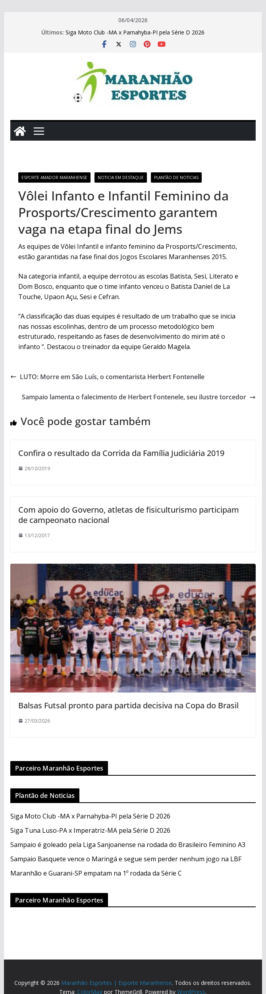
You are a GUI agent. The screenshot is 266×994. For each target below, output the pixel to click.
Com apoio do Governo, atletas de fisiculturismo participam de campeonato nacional (128, 514)
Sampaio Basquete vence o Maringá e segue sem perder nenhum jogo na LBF (125, 859)
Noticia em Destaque (121, 177)
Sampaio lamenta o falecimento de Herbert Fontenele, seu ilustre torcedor (139, 397)
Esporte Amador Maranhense (54, 177)
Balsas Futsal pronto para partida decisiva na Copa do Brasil (128, 705)
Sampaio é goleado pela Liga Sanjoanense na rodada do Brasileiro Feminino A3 (127, 844)
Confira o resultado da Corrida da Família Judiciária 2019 (121, 453)
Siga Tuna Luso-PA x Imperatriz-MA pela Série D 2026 (90, 830)
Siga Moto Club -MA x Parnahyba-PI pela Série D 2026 (135, 32)
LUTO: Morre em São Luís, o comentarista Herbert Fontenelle (107, 376)
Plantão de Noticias (176, 177)
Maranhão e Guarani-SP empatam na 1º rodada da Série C (96, 873)
